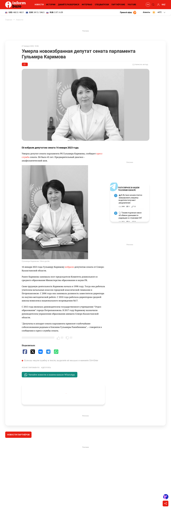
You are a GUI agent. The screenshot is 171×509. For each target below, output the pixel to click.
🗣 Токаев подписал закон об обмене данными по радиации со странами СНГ (130, 215)
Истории (50, 5)
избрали (69, 266)
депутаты (46, 367)
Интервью (87, 5)
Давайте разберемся (68, 5)
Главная (8, 20)
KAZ (163, 5)
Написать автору (140, 65)
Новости (39, 5)
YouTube (132, 5)
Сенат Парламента (31, 367)
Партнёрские (118, 5)
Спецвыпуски (102, 5)
